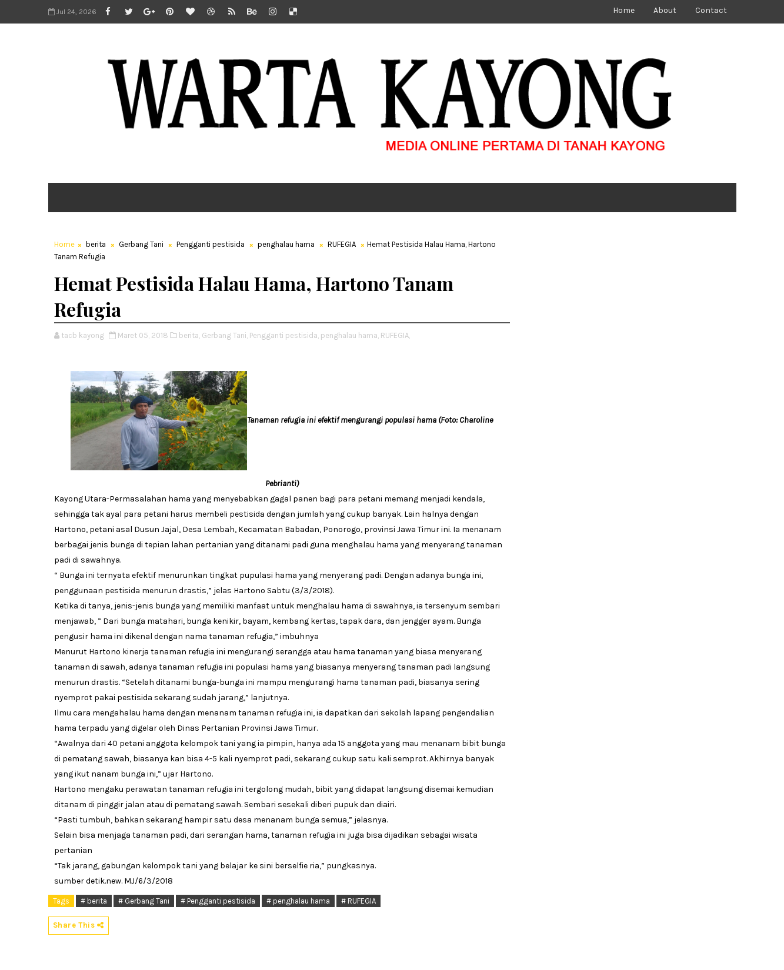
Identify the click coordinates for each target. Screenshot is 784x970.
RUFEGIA (342, 244)
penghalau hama (286, 244)
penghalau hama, (350, 335)
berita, (189, 335)
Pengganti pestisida (210, 244)
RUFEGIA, (395, 335)
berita (96, 244)
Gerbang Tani (141, 244)
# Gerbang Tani (143, 901)
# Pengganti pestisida (218, 901)
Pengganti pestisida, (284, 335)
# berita (94, 901)
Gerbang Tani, (225, 335)
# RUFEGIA (358, 901)
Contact (711, 10)
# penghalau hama (298, 901)
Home (624, 10)
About (664, 10)
